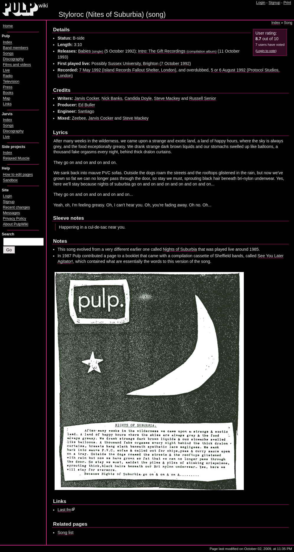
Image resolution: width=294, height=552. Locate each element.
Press (7, 87)
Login (260, 3)
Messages (11, 213)
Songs (8, 53)
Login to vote (266, 51)
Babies (90, 51)
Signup (274, 3)
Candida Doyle (138, 98)
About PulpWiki (15, 224)
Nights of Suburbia (180, 249)
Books (8, 93)
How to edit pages (18, 174)
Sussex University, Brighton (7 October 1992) (149, 63)
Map (6, 98)
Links (7, 104)
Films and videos (17, 65)
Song (288, 23)
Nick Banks (112, 98)
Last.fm (64, 509)
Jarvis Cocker (86, 98)
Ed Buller (86, 104)
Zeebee (79, 118)
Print (287, 3)
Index (275, 23)
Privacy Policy (14, 218)
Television (11, 81)
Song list (66, 532)
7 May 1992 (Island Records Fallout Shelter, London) (127, 70)
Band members (15, 48)
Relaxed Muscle (16, 158)
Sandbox (10, 180)
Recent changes (16, 207)
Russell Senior (202, 98)
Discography (13, 59)
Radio (8, 76)
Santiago (86, 111)
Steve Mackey (167, 98)
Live (6, 70)
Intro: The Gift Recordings (177, 51)
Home (8, 26)
